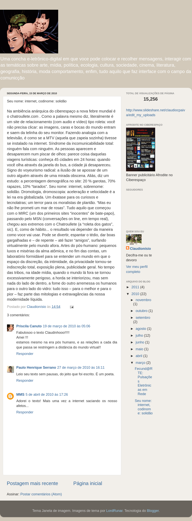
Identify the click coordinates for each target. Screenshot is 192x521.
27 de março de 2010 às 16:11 (81, 367)
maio (140, 349)
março (141, 363)
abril (139, 356)
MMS (20, 394)
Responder (24, 354)
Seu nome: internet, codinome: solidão (144, 407)
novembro (143, 300)
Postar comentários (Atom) (41, 494)
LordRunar (114, 511)
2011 (135, 287)
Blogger (153, 511)
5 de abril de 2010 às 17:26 (47, 394)
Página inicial (87, 483)
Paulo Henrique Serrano (36, 367)
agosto (141, 329)
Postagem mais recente (32, 483)
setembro (143, 318)
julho (140, 335)
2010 (135, 294)
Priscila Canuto (29, 326)
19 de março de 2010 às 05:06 (66, 326)
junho (140, 342)
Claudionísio (140, 249)
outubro (142, 311)
